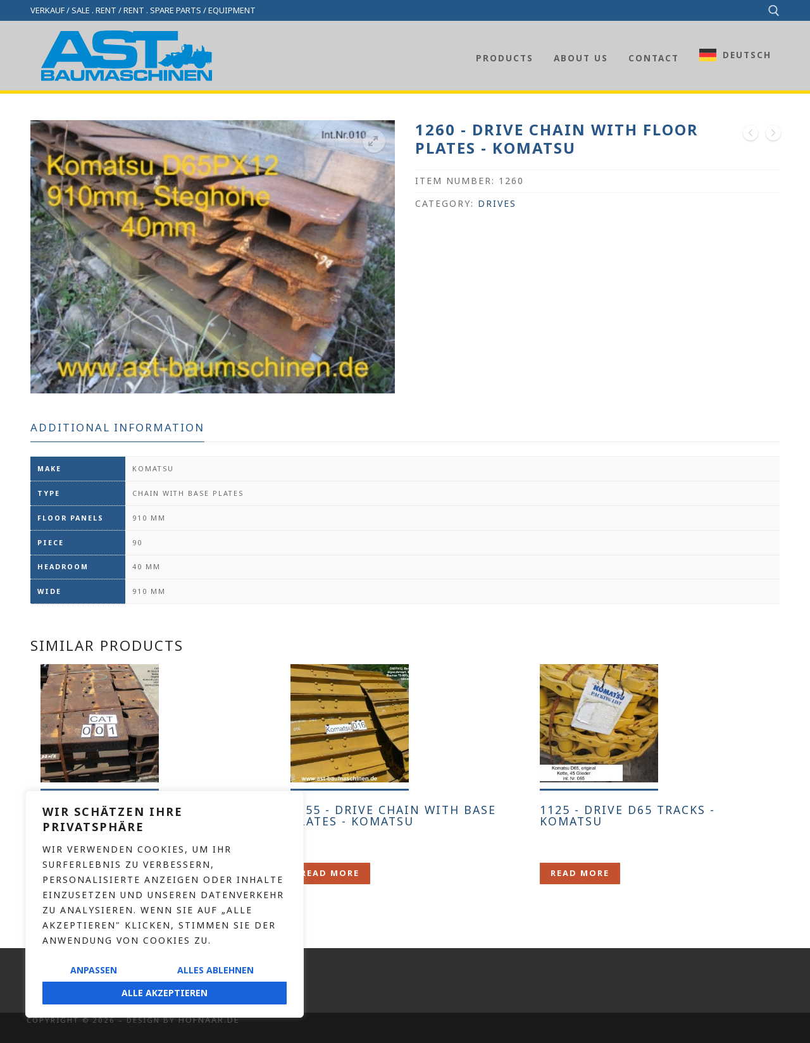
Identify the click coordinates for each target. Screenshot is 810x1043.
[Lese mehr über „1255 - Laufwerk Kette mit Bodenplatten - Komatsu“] (330, 873)
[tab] (117, 428)
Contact (46, 960)
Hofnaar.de (209, 1019)
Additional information (117, 427)
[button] (374, 141)
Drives (497, 203)
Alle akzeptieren (165, 993)
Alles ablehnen (215, 970)
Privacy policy (61, 1000)
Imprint (44, 980)
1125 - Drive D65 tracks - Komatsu (627, 815)
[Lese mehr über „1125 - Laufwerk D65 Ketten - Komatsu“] (580, 873)
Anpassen (93, 970)
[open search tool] (774, 10)
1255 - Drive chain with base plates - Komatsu (393, 815)
